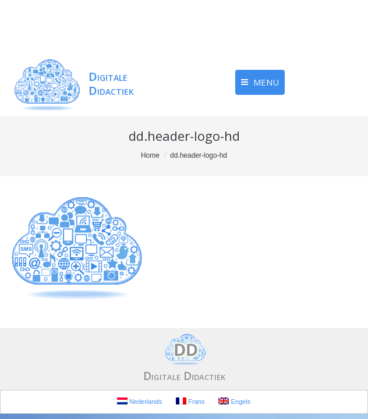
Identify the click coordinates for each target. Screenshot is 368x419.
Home (150, 155)
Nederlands (139, 401)
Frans (190, 401)
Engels (234, 401)
